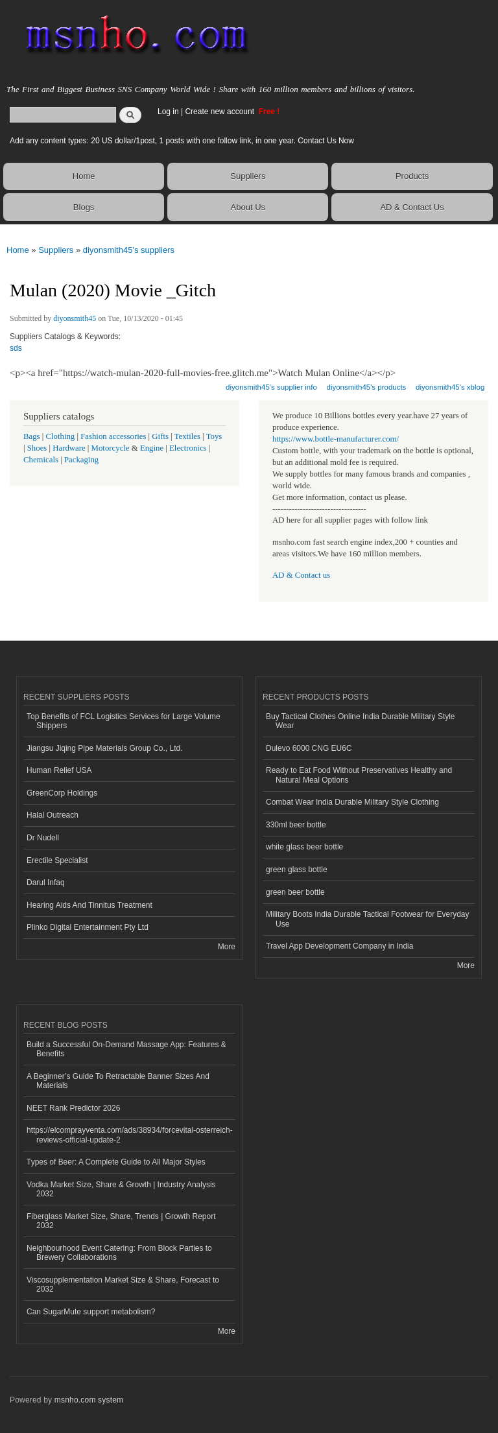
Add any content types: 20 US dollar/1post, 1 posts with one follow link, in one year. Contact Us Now (182, 140)
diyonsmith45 (74, 318)
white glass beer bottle (304, 846)
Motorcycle (110, 448)
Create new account (220, 111)
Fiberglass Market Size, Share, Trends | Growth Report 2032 (121, 1221)
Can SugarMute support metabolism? (91, 1311)
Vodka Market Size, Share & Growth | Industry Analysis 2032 (121, 1189)
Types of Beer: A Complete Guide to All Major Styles (116, 1162)
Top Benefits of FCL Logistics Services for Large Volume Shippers (123, 721)
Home (84, 176)
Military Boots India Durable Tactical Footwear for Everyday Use (367, 919)
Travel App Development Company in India (339, 946)
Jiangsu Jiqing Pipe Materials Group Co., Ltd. (104, 748)
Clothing (60, 436)
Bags (31, 436)
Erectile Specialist (57, 860)
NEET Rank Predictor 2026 (73, 1108)
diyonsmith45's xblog (450, 387)
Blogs (84, 207)
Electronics (188, 448)
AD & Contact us (301, 575)
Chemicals (41, 459)
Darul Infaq (46, 882)
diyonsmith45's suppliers (128, 250)
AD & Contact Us (412, 207)
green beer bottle (295, 892)
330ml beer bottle (296, 824)
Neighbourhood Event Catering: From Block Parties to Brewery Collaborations (119, 1253)
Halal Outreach (52, 815)
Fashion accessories (113, 436)
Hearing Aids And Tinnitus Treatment (89, 905)
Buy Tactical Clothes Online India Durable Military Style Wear (360, 721)
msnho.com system (88, 1399)
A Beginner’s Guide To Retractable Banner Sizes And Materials (118, 1081)
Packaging (81, 459)
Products (412, 176)
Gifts (160, 436)
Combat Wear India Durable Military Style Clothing (352, 802)
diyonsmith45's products (367, 387)
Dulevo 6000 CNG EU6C (309, 748)
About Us (248, 207)
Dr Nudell (43, 837)
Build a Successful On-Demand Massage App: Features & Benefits (126, 1049)
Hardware (69, 448)
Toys (214, 436)
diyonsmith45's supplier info (271, 387)
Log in (168, 111)
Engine (151, 448)
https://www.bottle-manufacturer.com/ (335, 439)
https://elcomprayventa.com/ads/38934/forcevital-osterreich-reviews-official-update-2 (130, 1135)
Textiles (187, 436)
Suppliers (247, 176)
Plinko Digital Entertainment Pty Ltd (87, 927)
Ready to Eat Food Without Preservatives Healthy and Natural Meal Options (359, 775)
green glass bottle (296, 869)
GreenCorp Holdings (62, 793)
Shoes (37, 448)
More (226, 946)
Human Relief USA (59, 770)
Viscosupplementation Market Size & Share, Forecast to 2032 (123, 1284)
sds (16, 348)
